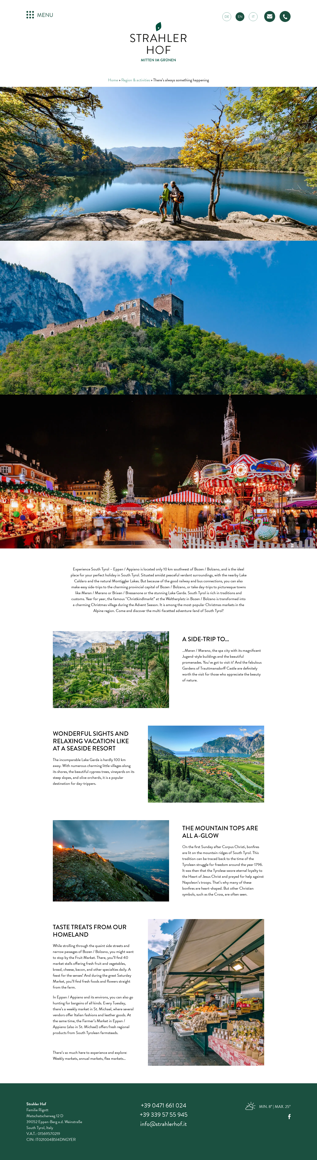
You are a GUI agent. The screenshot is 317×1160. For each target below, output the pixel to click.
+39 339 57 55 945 (164, 1114)
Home (113, 80)
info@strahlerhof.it (163, 1123)
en (240, 16)
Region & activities (135, 80)
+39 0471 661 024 (163, 1105)
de (227, 16)
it (253, 16)
